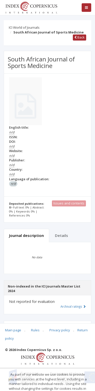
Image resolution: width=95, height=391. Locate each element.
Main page (13, 330)
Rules (35, 330)
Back (79, 37)
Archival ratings (73, 306)
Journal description (26, 235)
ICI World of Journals (24, 27)
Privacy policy (59, 330)
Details (61, 235)
